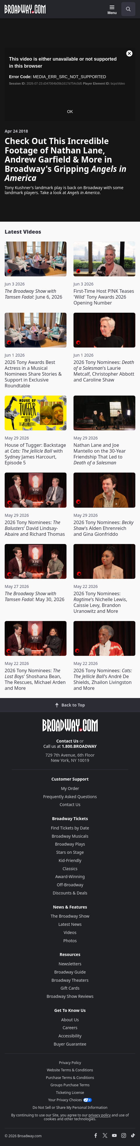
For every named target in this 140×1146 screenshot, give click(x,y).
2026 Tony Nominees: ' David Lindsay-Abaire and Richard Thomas (35, 528)
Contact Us (67, 741)
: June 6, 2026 (33, 294)
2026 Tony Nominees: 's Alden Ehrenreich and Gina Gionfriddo (104, 528)
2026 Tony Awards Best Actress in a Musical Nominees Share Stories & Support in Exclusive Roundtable (33, 374)
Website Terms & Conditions (70, 1070)
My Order (70, 788)
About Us (70, 1019)
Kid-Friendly (70, 860)
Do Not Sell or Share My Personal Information (70, 1107)
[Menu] (112, 10)
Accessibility (70, 1036)
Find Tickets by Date (70, 828)
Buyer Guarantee (70, 1044)
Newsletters (70, 964)
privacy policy (100, 1115)
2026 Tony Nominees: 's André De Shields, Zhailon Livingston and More (103, 679)
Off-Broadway (70, 884)
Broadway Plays (70, 844)
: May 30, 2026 (34, 596)
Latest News (70, 924)
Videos (70, 932)
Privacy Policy (70, 1062)
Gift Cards (70, 988)
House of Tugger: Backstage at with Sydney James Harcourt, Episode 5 (35, 454)
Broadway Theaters (70, 980)
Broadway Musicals (70, 836)
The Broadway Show (70, 916)
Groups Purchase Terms (70, 1084)
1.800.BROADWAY (79, 746)
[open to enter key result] (128, 9)
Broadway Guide (70, 972)
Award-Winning (70, 876)
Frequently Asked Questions (70, 796)
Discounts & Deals (70, 893)
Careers (70, 1027)
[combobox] (126, 9)
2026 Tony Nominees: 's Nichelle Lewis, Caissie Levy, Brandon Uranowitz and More (100, 602)
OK (70, 111)
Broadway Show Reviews (70, 996)
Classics (70, 868)
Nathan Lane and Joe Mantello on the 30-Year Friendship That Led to (100, 454)
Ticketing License (70, 1092)
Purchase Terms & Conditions (70, 1077)
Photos (70, 940)
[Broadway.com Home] (25, 9)
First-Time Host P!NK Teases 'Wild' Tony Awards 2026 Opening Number (104, 297)
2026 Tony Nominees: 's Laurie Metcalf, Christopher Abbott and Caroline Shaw (104, 371)
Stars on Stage (70, 852)
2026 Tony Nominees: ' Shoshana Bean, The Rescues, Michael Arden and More (35, 679)
